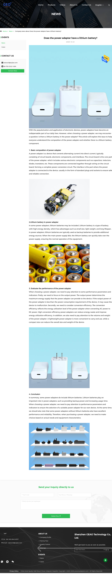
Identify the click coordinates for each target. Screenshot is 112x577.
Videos (62, 5)
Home (40, 5)
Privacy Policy (14, 571)
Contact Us (86, 5)
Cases (3, 47)
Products (51, 5)
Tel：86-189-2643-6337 (10, 539)
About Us (73, 5)
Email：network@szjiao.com (11, 543)
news (11, 31)
